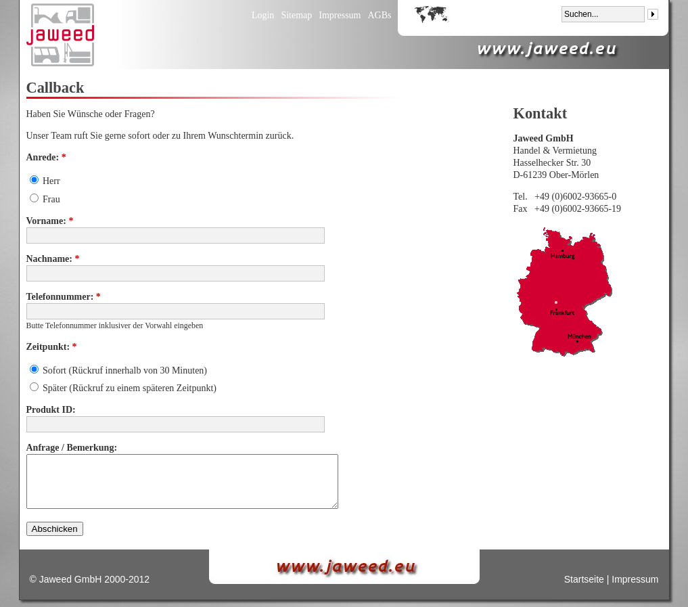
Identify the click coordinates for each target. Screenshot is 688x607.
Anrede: (46, 157)
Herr (45, 181)
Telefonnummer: (63, 297)
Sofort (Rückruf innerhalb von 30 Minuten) (119, 370)
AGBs (379, 15)
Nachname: (53, 259)
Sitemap (296, 15)
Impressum (340, 15)
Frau (45, 199)
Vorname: (50, 221)
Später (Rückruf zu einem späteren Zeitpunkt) (123, 388)
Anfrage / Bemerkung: (72, 448)
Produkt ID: (51, 410)
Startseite (584, 579)
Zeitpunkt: (51, 347)
